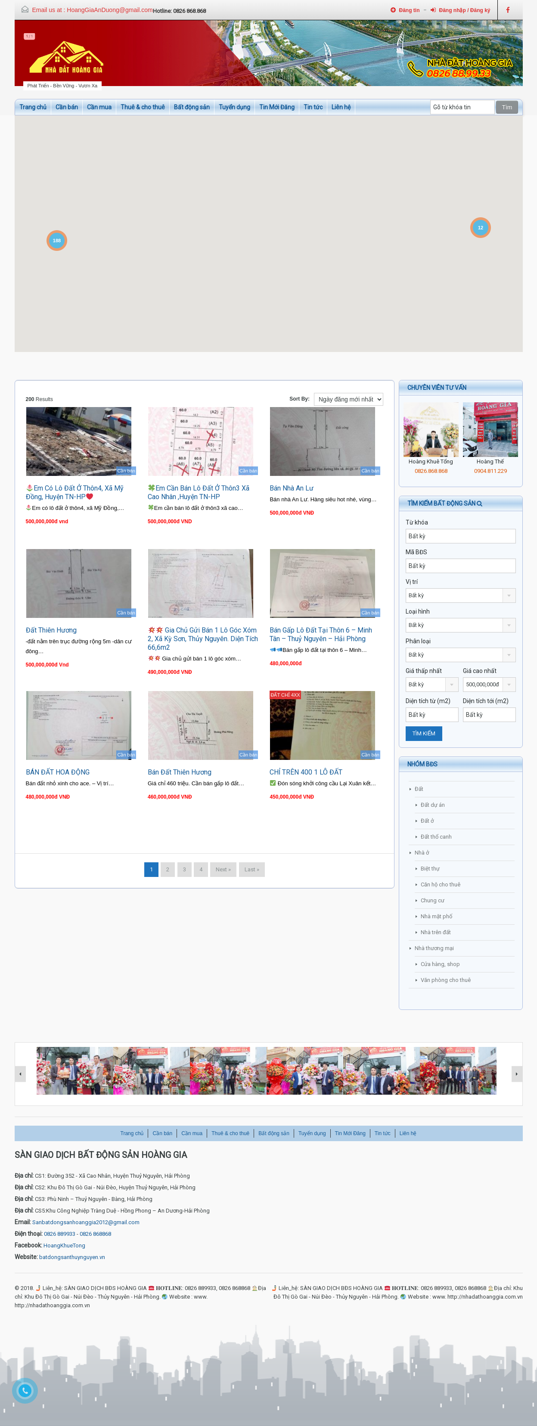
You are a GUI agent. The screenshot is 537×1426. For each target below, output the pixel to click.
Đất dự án (433, 805)
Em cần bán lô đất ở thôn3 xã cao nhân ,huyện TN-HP (198, 492)
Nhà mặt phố (436, 916)
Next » (223, 869)
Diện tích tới (486, 701)
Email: (23, 1222)
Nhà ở (422, 852)
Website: (26, 1256)
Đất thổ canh (436, 836)
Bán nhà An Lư (292, 488)
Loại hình (418, 611)
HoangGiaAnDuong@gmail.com (109, 9)
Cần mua (99, 107)
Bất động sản (192, 107)
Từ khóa (417, 522)
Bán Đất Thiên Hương (179, 772)
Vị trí (412, 581)
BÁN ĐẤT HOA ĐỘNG (58, 772)
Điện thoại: (29, 1233)
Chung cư (432, 900)
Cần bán (67, 107)
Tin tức (313, 107)
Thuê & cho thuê (143, 107)
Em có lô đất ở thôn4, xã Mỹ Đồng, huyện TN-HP (75, 492)
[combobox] (461, 595)
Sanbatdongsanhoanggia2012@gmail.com (86, 1222)
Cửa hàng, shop (440, 964)
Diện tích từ (428, 701)
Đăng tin (405, 10)
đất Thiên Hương (51, 630)
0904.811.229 (490, 471)
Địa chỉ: (24, 1175)
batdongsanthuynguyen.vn (72, 1257)
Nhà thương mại (434, 948)
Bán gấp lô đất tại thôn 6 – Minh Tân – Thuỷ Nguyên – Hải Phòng (321, 634)
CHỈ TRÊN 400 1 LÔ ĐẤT (306, 772)
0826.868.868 (431, 471)
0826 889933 (59, 1234)
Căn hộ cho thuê (440, 884)
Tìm (507, 107)
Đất (419, 789)
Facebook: (28, 1245)
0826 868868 (95, 1234)
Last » (252, 869)
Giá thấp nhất (424, 670)
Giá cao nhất (480, 670)
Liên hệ (341, 107)
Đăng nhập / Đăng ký (460, 10)
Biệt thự (430, 868)
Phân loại (418, 641)
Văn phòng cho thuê (446, 980)
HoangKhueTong (64, 1245)
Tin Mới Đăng (277, 107)
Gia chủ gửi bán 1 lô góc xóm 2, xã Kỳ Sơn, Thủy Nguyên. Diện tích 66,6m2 (203, 638)
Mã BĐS (416, 552)
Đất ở (427, 821)
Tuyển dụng (234, 107)
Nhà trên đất (436, 932)
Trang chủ (33, 107)
